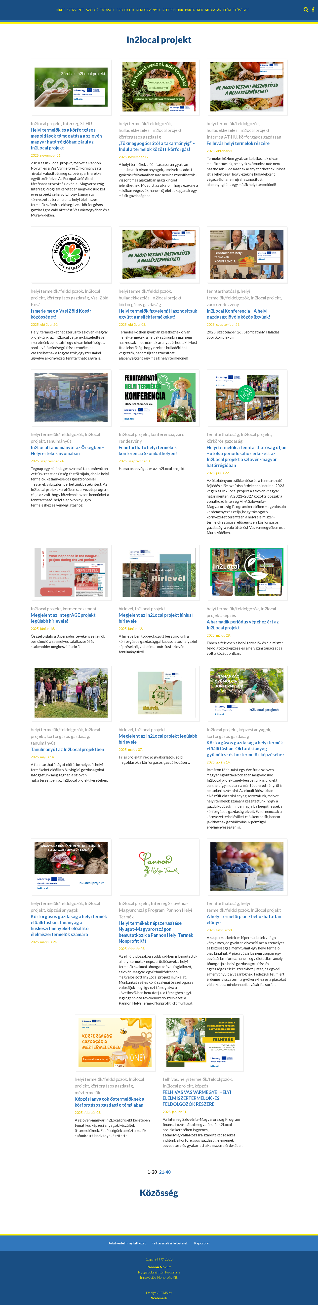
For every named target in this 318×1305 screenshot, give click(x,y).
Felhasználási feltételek (170, 1243)
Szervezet (75, 10)
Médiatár (213, 10)
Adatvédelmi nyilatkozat (127, 1243)
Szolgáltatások (100, 10)
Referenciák (172, 10)
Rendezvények (148, 10)
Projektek (125, 10)
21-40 (164, 1172)
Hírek (60, 10)
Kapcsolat (202, 1243)
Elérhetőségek (236, 10)
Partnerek (194, 10)
